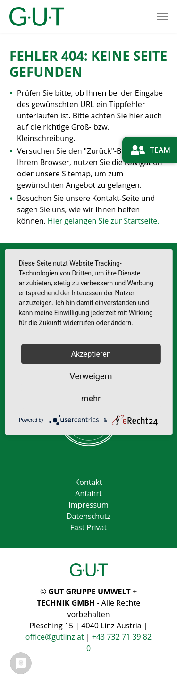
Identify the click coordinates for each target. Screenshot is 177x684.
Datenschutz (88, 516)
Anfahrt (88, 493)
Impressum (88, 505)
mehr (91, 398)
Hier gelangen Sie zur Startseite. (104, 221)
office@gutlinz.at (55, 637)
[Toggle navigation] (162, 16)
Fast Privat (88, 527)
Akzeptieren (90, 354)
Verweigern (90, 376)
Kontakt (88, 482)
